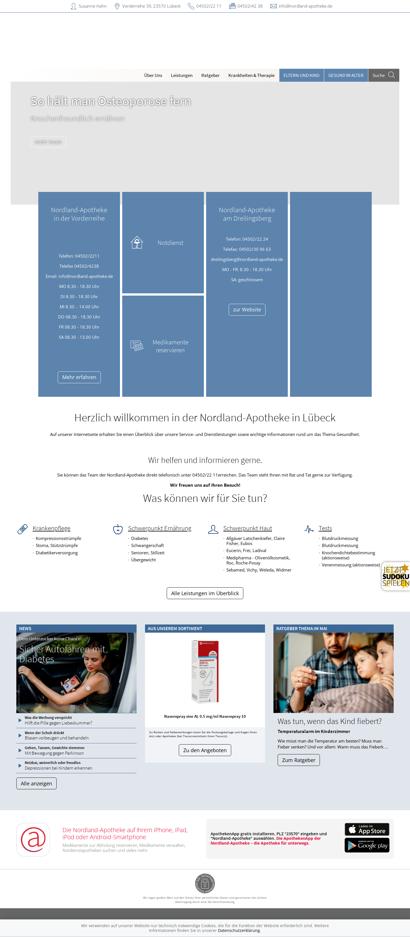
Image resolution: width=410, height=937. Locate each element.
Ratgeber (210, 75)
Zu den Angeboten (205, 750)
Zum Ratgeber (298, 760)
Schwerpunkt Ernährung (159, 528)
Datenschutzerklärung (239, 930)
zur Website (247, 309)
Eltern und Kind (301, 75)
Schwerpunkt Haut (247, 528)
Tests (325, 528)
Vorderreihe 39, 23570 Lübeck (151, 6)
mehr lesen (48, 141)
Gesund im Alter (346, 75)
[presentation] (151, 681)
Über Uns (153, 75)
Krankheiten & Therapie (251, 75)
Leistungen (182, 75)
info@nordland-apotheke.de (305, 6)
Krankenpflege (51, 528)
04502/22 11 (209, 6)
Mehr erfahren (79, 377)
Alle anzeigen (36, 783)
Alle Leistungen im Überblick (205, 593)
